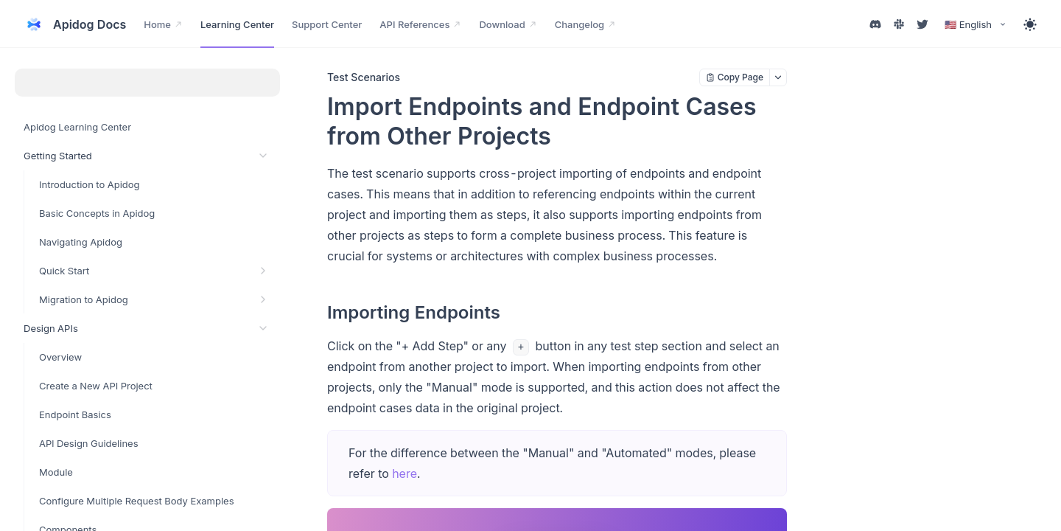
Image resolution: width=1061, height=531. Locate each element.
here (404, 473)
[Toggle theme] (1030, 24)
